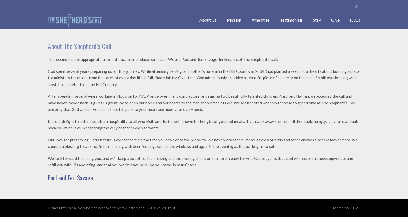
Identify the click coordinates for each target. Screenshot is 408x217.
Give (335, 19)
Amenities (261, 19)
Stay (317, 19)
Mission (234, 19)
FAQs (355, 19)
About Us (207, 19)
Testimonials (291, 19)
